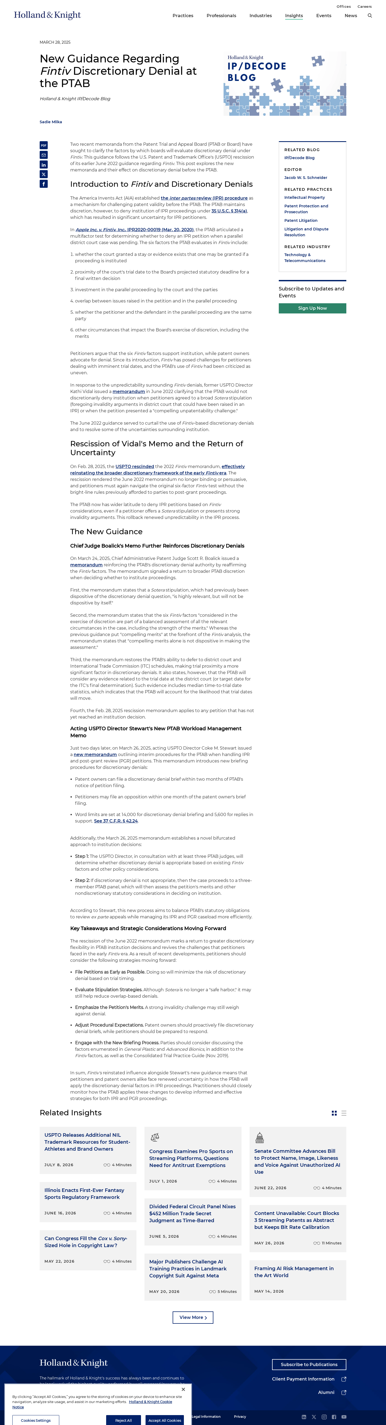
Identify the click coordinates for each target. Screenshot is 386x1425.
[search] (370, 16)
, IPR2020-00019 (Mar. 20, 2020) (135, 229)
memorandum (129, 391)
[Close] (183, 1406)
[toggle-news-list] (344, 1113)
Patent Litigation (301, 220)
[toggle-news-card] (334, 1113)
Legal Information (206, 1417)
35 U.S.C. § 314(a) (229, 211)
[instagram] (324, 1417)
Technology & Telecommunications (304, 257)
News (351, 15)
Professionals (221, 15)
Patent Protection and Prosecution (306, 209)
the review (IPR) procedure (204, 198)
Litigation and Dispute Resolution (306, 232)
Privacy (240, 1417)
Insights (294, 15)
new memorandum (95, 754)
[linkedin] (304, 1417)
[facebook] (334, 1417)
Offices (344, 6)
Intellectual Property (304, 197)
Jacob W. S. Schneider (305, 177)
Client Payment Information (303, 1379)
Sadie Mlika (51, 121)
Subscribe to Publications (309, 1364)
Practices (183, 15)
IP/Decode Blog (299, 157)
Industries (261, 15)
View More (191, 1317)
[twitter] (313, 1417)
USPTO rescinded (135, 466)
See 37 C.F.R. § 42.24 (116, 821)
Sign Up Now (312, 308)
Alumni (326, 1392)
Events (323, 15)
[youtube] (344, 1417)
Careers (365, 6)
